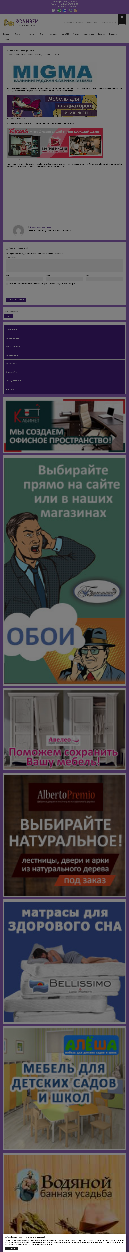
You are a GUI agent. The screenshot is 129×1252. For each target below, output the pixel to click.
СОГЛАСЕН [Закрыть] (11, 1249)
